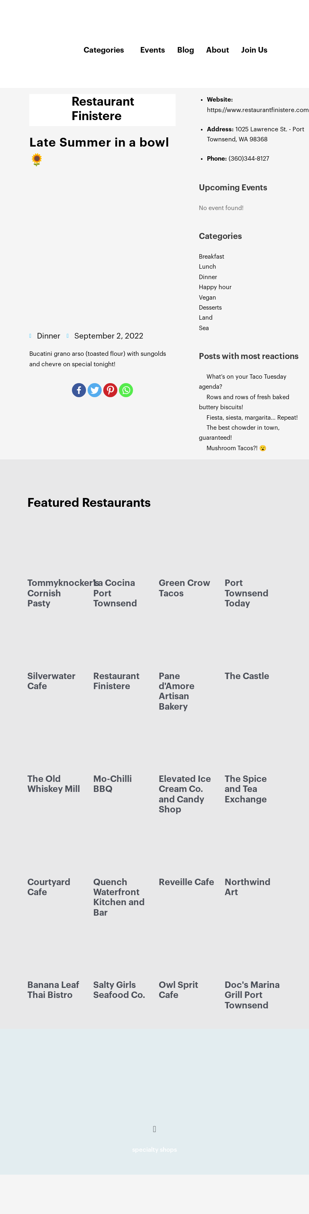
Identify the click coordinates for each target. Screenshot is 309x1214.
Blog (185, 50)
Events (152, 50)
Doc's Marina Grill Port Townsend (252, 995)
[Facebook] (79, 390)
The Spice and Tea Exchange (246, 789)
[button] (154, 1129)
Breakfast (211, 257)
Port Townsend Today (246, 593)
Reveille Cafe (186, 882)
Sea (204, 328)
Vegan (207, 298)
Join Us (254, 50)
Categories (104, 50)
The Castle (247, 676)
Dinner (208, 277)
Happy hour (215, 287)
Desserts (210, 308)
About (217, 50)
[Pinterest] (110, 390)
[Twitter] (95, 390)
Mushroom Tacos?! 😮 (237, 448)
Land (206, 318)
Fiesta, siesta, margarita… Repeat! (252, 418)
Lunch (207, 267)
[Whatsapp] (126, 390)
